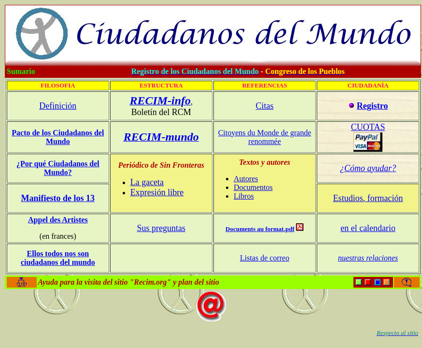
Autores (246, 178)
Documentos (253, 187)
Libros (244, 196)
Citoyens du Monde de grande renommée (264, 137)
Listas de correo (264, 258)
